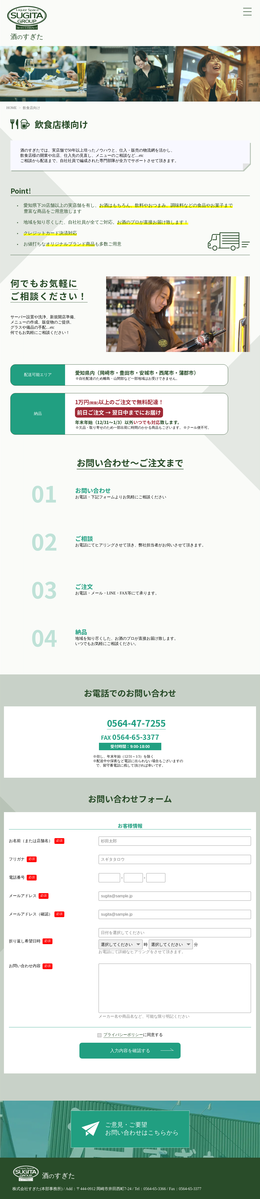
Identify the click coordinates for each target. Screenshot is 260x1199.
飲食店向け (31, 108)
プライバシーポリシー (123, 1035)
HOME (11, 108)
